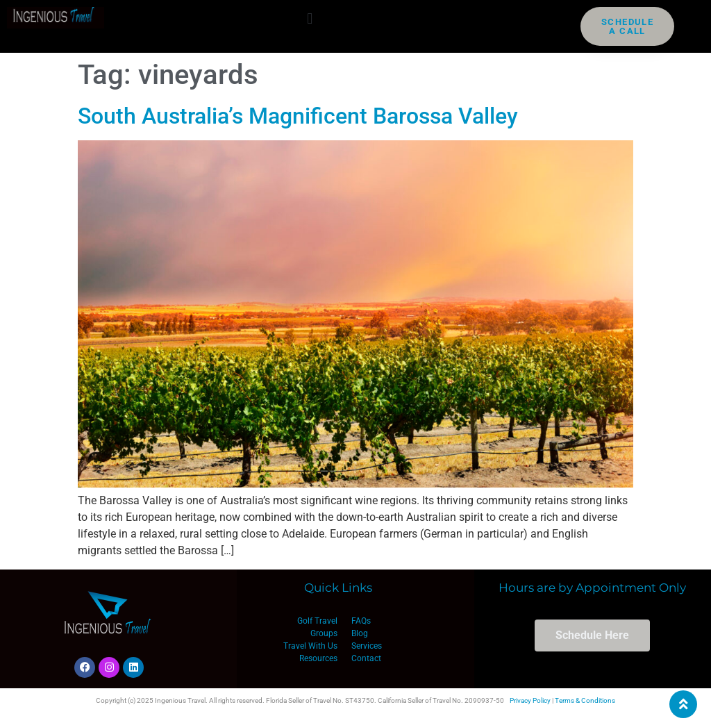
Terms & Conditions (585, 700)
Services (366, 646)
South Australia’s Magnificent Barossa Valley (298, 116)
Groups (323, 633)
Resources (318, 658)
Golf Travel (317, 621)
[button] (310, 18)
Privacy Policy (530, 700)
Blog (359, 633)
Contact (366, 658)
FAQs (361, 621)
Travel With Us (310, 646)
